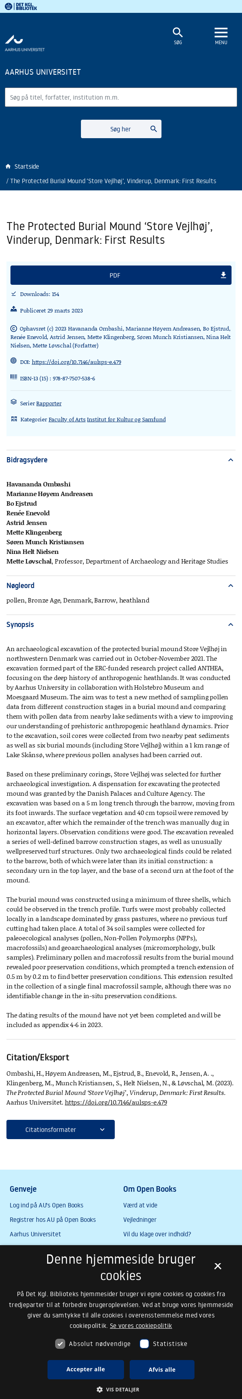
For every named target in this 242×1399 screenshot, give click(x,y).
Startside (22, 166)
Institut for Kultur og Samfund (126, 419)
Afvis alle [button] (162, 1369)
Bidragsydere (121, 460)
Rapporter (48, 403)
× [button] (217, 1268)
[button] (121, 275)
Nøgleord (121, 585)
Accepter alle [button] (85, 1369)
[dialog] (121, 1322)
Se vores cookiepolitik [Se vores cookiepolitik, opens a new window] (141, 1325)
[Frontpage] (73, 71)
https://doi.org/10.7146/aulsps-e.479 (76, 361)
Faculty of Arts (67, 419)
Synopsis (121, 624)
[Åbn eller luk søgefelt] (178, 36)
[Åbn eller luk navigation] (221, 37)
